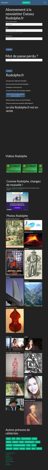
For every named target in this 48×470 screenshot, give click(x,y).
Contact (8, 463)
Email (7, 27)
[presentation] (17, 44)
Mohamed (9, 445)
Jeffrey (34, 445)
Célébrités (26, 2)
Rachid (21, 442)
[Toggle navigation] (45, 2)
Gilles (18, 438)
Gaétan (8, 438)
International (9, 459)
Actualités (8, 454)
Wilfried (9, 442)
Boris (33, 448)
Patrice (37, 442)
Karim (28, 445)
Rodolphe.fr (4, 2)
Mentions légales (10, 461)
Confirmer (9, 49)
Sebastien (15, 442)
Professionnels (9, 458)
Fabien (28, 448)
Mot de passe (9, 36)
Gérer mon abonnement (11, 21)
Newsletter (8, 464)
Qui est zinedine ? (26, 438)
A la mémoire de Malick (19, 445)
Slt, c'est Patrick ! (29, 442)
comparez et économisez (17, 189)
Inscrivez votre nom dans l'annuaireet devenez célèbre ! (15, 95)
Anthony (39, 448)
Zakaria (34, 438)
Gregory (16, 448)
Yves (13, 438)
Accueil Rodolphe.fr (10, 453)
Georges (22, 448)
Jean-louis (9, 448)
